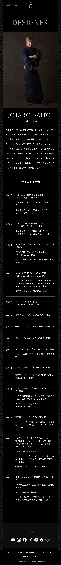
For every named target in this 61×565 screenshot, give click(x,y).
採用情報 (50, 552)
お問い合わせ (13, 552)
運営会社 (24, 552)
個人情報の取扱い (30, 556)
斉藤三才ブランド (37, 552)
